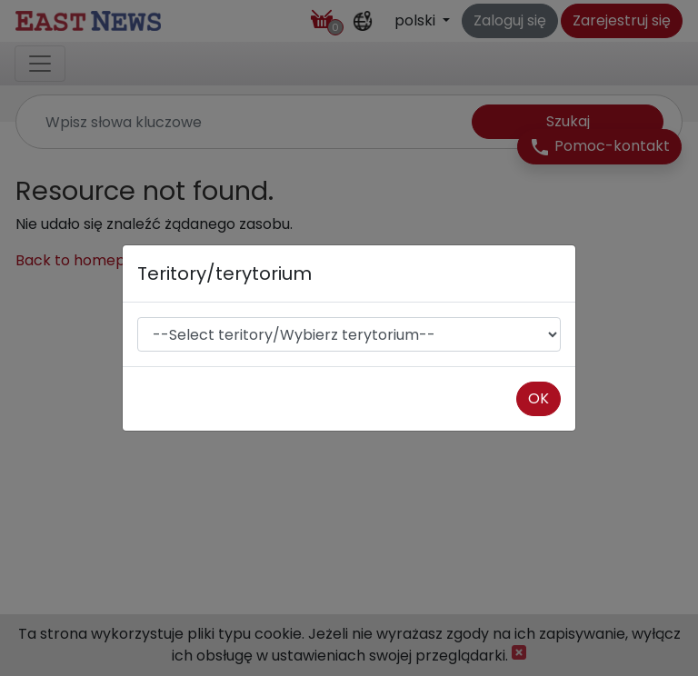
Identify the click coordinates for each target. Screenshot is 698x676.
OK (538, 398)
